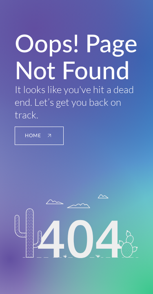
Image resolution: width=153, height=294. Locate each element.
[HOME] (39, 136)
